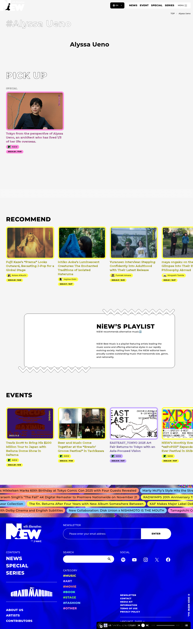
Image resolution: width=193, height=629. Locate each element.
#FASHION (71, 603)
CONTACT (125, 598)
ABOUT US (14, 610)
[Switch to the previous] (139, 625)
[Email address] (102, 533)
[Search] (88, 559)
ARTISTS (13, 615)
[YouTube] (134, 560)
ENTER (156, 533)
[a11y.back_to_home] (12, 6)
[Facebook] (168, 560)
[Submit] (109, 559)
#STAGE (69, 597)
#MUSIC (69, 576)
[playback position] (166, 625)
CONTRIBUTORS (19, 621)
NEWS (133, 5)
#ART (67, 581)
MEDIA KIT (126, 601)
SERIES (169, 5)
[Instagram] (146, 560)
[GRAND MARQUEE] (31, 592)
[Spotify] (123, 560)
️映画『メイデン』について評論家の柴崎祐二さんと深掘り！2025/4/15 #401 (122, 625)
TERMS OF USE (129, 608)
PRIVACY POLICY (130, 611)
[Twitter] (157, 560)
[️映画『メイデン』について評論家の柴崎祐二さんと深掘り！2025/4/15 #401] (101, 626)
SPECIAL (157, 5)
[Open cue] (186, 625)
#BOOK (69, 592)
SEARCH (68, 552)
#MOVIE (69, 586)
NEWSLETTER (72, 525)
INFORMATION (128, 605)
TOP (173, 13)
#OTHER (70, 608)
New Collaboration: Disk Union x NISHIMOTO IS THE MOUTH (117, 510)
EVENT (144, 5)
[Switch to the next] (147, 625)
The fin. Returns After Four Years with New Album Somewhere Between (87, 504)
